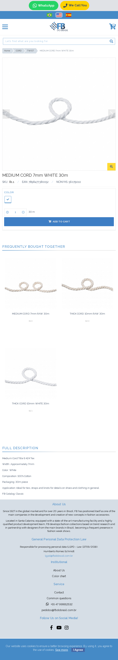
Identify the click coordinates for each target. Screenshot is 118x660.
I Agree (78, 649)
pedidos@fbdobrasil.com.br (59, 610)
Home (7, 51)
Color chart (59, 576)
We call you (75, 6)
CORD (18, 51)
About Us (59, 570)
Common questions (59, 598)
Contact (59, 592)
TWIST (30, 51)
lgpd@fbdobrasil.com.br (59, 555)
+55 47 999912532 (59, 604)
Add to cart (59, 221)
